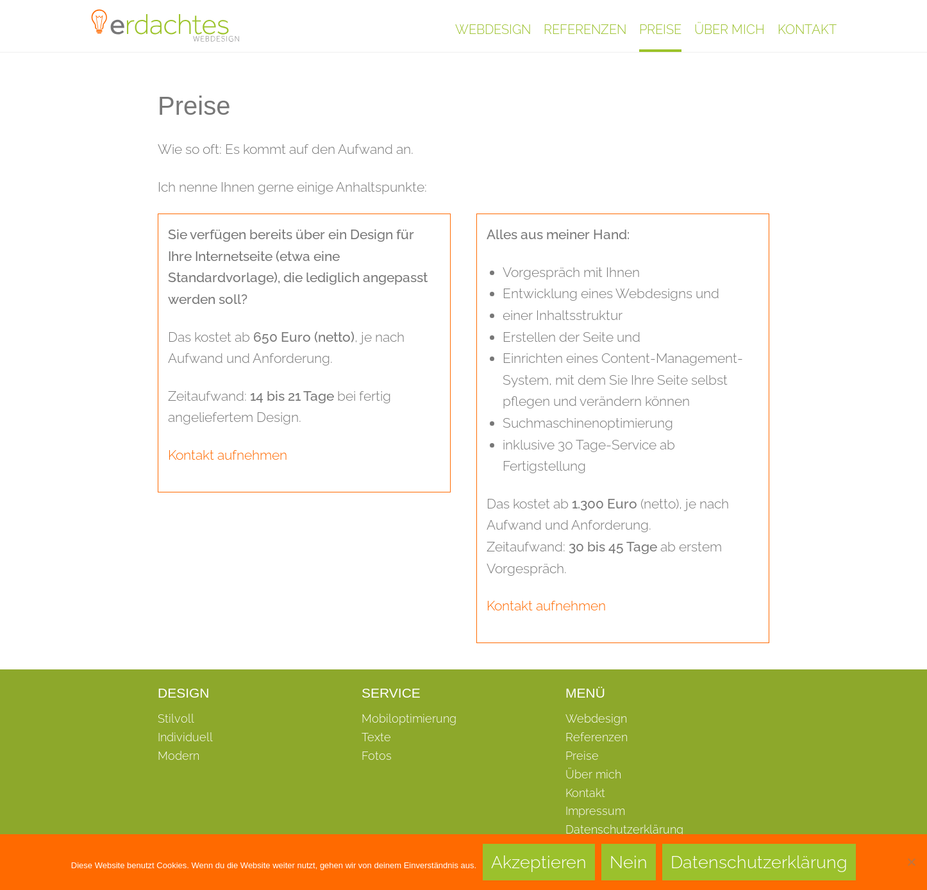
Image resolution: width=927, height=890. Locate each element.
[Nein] (911, 861)
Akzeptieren (539, 862)
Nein (628, 862)
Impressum (595, 811)
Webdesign (493, 29)
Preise (660, 29)
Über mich (729, 29)
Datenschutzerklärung (624, 829)
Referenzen (585, 29)
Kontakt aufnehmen (227, 455)
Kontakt (807, 29)
